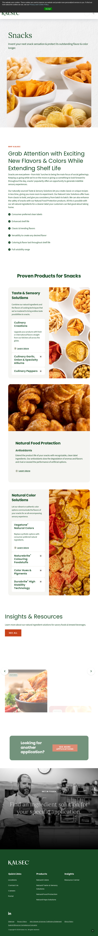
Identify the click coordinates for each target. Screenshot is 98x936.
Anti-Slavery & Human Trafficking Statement (46, 922)
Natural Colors (42, 880)
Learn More (23, 348)
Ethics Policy (69, 922)
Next (91, 671)
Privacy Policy (22, 922)
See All (13, 632)
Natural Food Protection (46, 894)
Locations (12, 880)
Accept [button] (48, 9)
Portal (10, 896)
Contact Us (13, 885)
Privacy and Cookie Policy (38, 5)
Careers (11, 890)
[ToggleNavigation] (87, 13)
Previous (4, 671)
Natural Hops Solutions (46, 899)
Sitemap (11, 922)
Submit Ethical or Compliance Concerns (22, 925)
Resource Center (72, 880)
